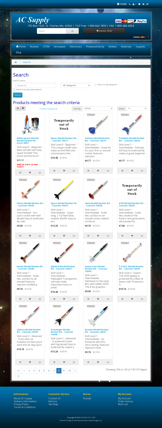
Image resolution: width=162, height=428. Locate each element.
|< (18, 370)
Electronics (76, 46)
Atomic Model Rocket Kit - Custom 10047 (97, 330)
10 (69, 370)
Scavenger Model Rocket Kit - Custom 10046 (62, 332)
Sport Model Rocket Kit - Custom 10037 (64, 204)
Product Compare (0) (48, 109)
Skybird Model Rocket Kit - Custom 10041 (63, 267)
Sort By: (77, 108)
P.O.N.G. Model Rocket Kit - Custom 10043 (131, 267)
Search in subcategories (106, 84)
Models (113, 46)
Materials (126, 46)
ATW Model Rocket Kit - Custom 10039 (132, 204)
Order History (125, 401)
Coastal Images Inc (95, 420)
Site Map (53, 404)
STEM (46, 46)
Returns (52, 401)
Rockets (34, 46)
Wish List (123, 404)
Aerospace (59, 46)
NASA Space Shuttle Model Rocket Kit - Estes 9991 (28, 140)
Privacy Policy (21, 404)
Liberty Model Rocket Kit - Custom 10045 (29, 330)
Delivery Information (25, 401)
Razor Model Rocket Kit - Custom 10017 (64, 139)
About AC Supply (23, 398)
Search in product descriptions (27, 89)
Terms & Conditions (25, 407)
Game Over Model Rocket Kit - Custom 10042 (96, 269)
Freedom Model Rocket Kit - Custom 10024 (131, 139)
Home (21, 46)
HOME (122, 4)
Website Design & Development (72, 420)
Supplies (140, 46)
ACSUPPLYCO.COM (88, 417)
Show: (122, 108)
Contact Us (54, 398)
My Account (124, 398)
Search (27, 62)
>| (18, 376)
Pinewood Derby (95, 46)
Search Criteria (19, 80)
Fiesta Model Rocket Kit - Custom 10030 (30, 204)
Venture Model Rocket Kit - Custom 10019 (97, 139)
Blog (18, 52)
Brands (87, 398)
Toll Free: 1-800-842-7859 (90, 25)
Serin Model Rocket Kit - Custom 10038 (97, 204)
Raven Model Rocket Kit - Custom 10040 (30, 267)
